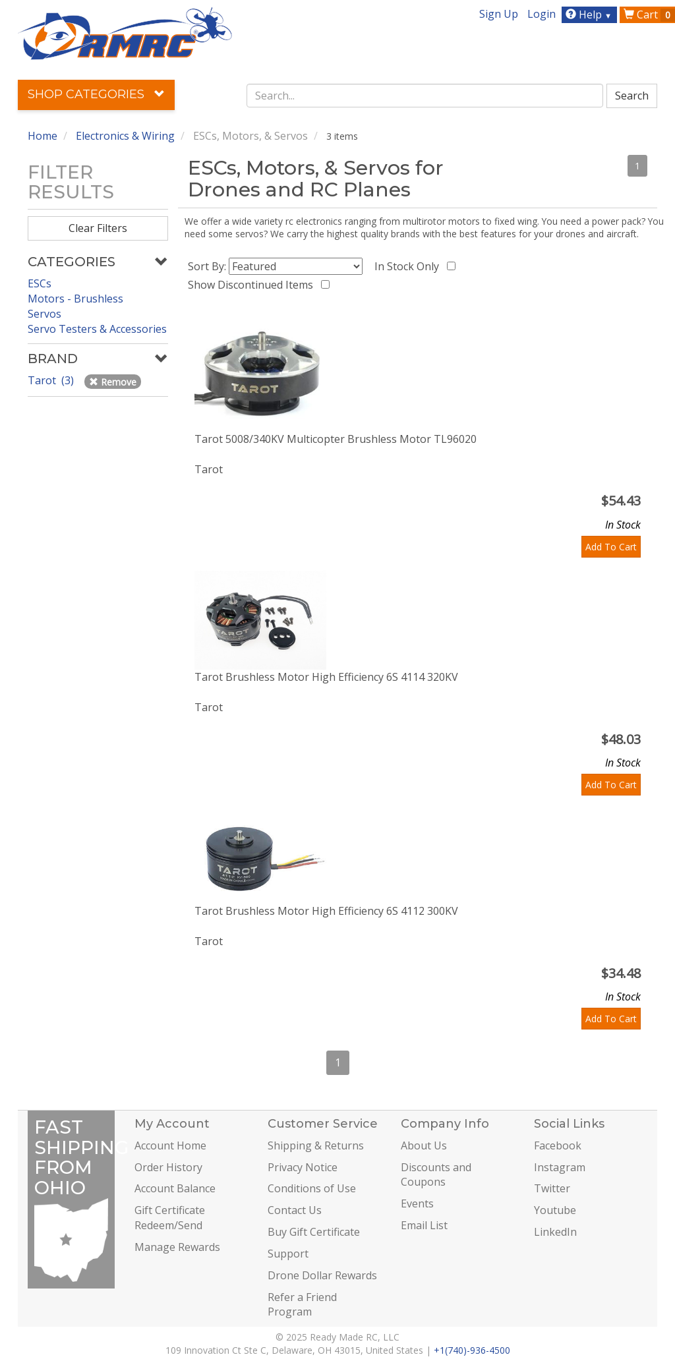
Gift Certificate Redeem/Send (169, 1217)
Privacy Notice (303, 1167)
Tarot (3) (52, 380)
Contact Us (295, 1210)
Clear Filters (98, 228)
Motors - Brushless (75, 298)
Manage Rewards (177, 1247)
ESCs (39, 283)
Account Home (170, 1145)
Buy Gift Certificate (314, 1232)
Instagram (559, 1167)
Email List (424, 1225)
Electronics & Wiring (125, 136)
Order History (168, 1167)
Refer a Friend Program (302, 1304)
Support (288, 1253)
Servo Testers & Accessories (97, 329)
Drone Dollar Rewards (322, 1275)
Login (541, 14)
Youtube (555, 1210)
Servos (44, 313)
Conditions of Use (312, 1188)
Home (42, 136)
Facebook (557, 1145)
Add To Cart (611, 546)
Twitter (552, 1188)
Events (417, 1203)
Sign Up (498, 14)
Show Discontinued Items (253, 284)
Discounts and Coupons (436, 1175)
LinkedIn (555, 1232)
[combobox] (425, 95)
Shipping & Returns (316, 1145)
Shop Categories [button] (96, 94)
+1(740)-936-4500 (472, 1350)
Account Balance (175, 1188)
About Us (424, 1145)
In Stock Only (409, 266)
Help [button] (590, 14)
